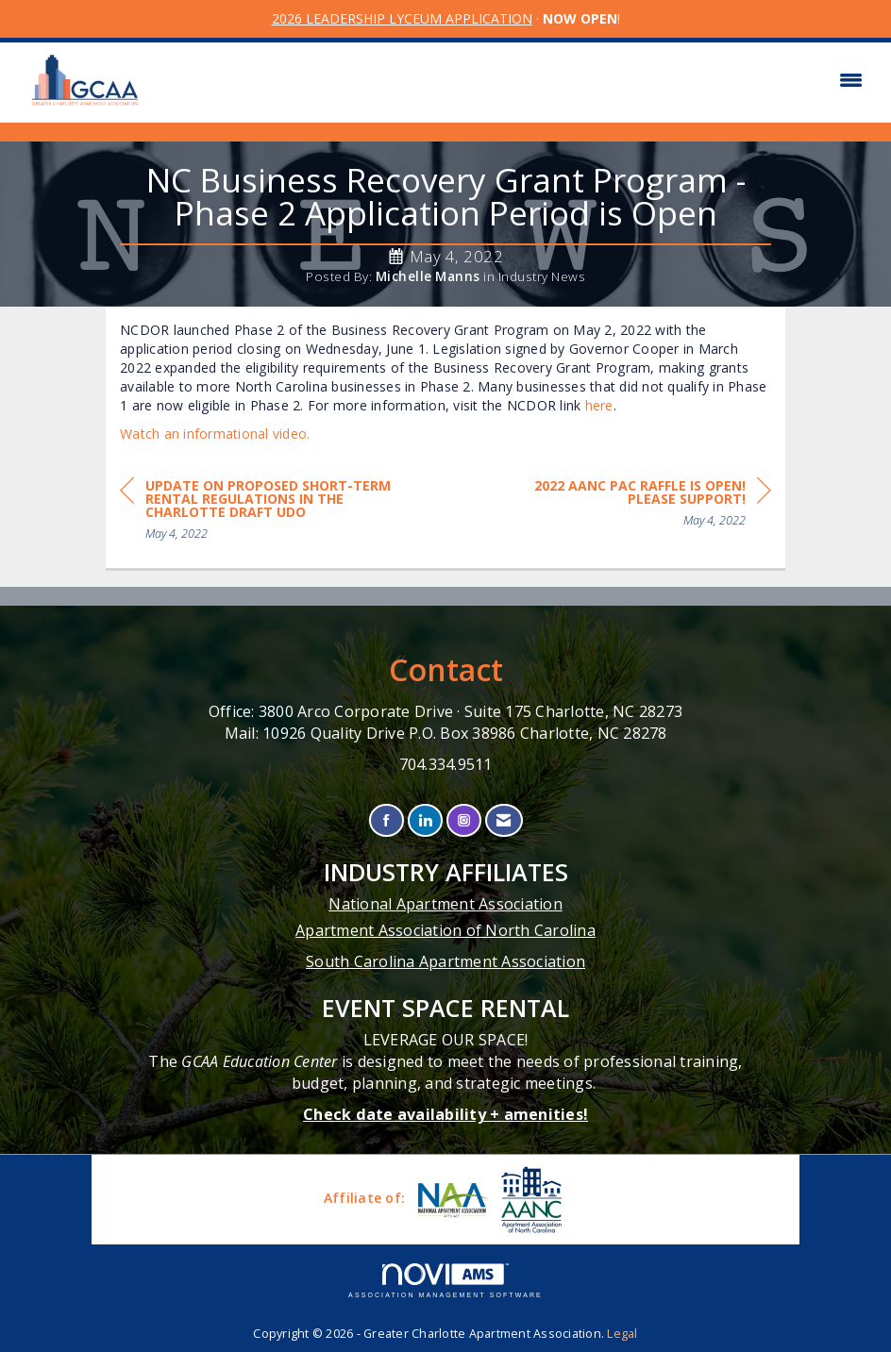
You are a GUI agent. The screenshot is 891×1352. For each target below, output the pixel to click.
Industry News (542, 276)
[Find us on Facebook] (386, 820)
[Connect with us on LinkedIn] (425, 820)
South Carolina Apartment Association (445, 961)
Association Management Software (445, 1280)
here (599, 405)
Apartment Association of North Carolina (445, 930)
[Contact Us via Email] (503, 820)
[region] (629, 506)
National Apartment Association (445, 903)
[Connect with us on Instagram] (463, 820)
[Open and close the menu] (514, 80)
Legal (622, 1334)
